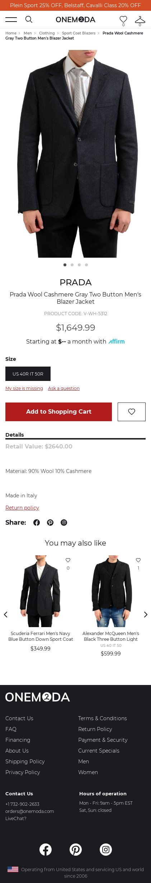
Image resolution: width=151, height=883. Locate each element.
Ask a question (64, 388)
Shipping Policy (24, 761)
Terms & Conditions (102, 718)
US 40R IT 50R (28, 374)
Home (10, 33)
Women (88, 772)
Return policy (22, 508)
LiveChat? (16, 818)
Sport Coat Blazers (78, 33)
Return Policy (95, 729)
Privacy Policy (22, 772)
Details (14, 435)
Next (145, 614)
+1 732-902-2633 (22, 804)
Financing (17, 740)
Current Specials (98, 751)
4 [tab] (86, 264)
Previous (5, 614)
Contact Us (19, 718)
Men (28, 33)
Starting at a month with (75, 341)
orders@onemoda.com (29, 811)
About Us (17, 751)
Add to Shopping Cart (58, 411)
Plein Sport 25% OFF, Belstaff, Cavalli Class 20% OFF (75, 5)
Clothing (47, 33)
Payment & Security (102, 740)
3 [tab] (79, 264)
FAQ (10, 729)
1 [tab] (64, 264)
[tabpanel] (75, 154)
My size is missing (24, 388)
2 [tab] (72, 264)
